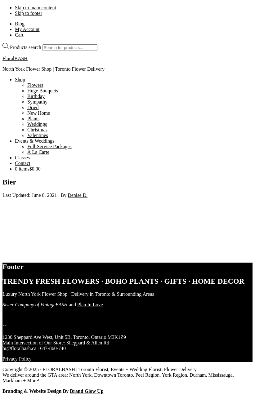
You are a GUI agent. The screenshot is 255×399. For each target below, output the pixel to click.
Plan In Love (90, 304)
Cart (19, 35)
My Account (27, 29)
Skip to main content (35, 7)
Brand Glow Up (86, 391)
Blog (20, 23)
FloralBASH (15, 58)
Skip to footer (28, 13)
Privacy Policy (17, 358)
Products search (25, 47)
